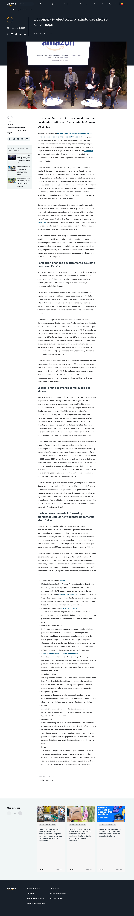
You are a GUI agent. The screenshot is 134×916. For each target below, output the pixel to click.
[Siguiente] (20, 813)
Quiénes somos (43, 4)
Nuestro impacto (85, 4)
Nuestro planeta (98, 4)
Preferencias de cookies (62, 905)
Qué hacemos (56, 4)
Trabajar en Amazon (70, 4)
